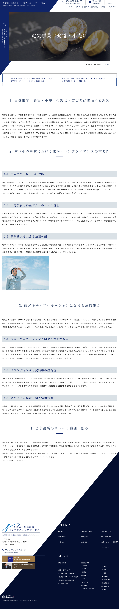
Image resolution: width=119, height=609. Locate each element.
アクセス (106, 8)
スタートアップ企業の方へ (67, 573)
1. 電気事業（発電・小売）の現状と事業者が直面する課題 (30, 79)
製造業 (104, 569)
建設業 (84, 575)
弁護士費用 (62, 563)
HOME (107, 64)
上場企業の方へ (64, 583)
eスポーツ (85, 582)
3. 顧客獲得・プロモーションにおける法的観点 (26, 81)
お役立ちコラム (106, 531)
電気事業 (105, 576)
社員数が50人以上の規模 (66, 580)
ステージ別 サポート (65, 570)
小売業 (104, 573)
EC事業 (104, 566)
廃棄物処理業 (106, 579)
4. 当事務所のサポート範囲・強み (74, 81)
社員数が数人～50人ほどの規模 (68, 577)
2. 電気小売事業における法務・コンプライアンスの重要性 (83, 79)
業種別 (78, 8)
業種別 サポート (87, 563)
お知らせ (84, 542)
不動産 (84, 568)
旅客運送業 (105, 583)
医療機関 (85, 565)
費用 (97, 8)
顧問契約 (88, 8)
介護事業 (85, 585)
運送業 (84, 572)
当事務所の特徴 (86, 531)
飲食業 (104, 589)
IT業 (83, 579)
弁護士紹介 (62, 537)
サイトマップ (106, 547)
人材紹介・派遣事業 (88, 589)
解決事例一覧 (106, 537)
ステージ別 (67, 8)
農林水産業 (105, 586)
